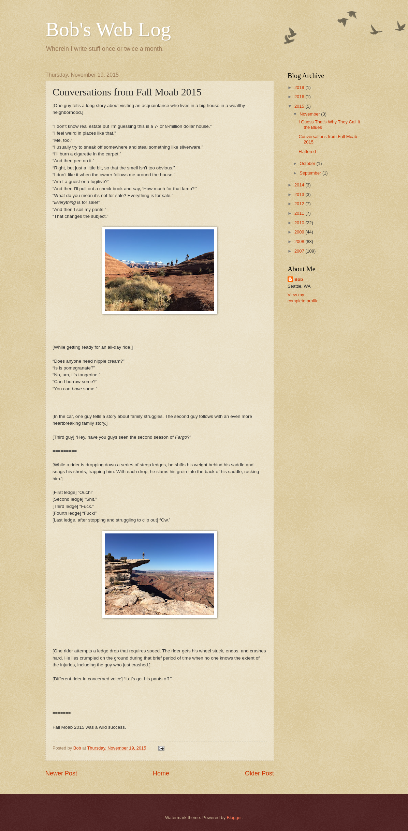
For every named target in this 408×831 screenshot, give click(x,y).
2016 (299, 96)
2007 (299, 251)
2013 (299, 194)
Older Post (259, 773)
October (308, 163)
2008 (299, 241)
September (311, 173)
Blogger (234, 817)
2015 (299, 106)
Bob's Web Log (108, 29)
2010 (299, 222)
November (310, 114)
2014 (299, 184)
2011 (299, 213)
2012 (299, 203)
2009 (299, 232)
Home (161, 773)
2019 (299, 87)
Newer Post (61, 773)
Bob (298, 279)
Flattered (307, 151)
